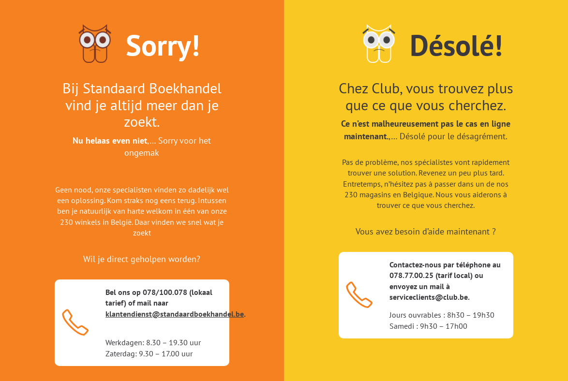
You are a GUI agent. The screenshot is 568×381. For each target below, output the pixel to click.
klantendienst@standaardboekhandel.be (174, 314)
